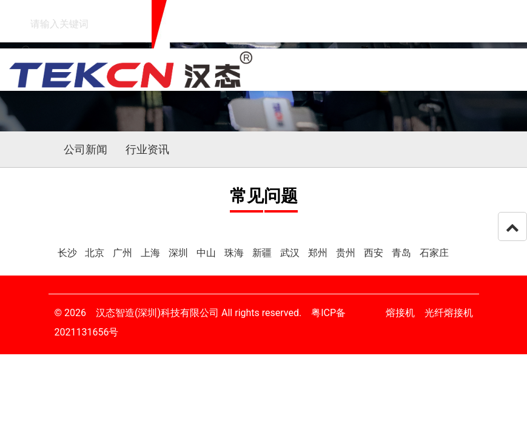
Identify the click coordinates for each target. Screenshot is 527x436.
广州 (124, 253)
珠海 (235, 253)
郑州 (319, 253)
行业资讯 (147, 149)
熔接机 (400, 313)
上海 (152, 253)
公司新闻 (85, 149)
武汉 (291, 253)
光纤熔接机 (449, 313)
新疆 (263, 253)
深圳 (179, 253)
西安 (375, 253)
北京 (96, 253)
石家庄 (434, 253)
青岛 (403, 253)
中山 (207, 253)
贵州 (347, 253)
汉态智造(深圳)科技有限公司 (157, 313)
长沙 (68, 253)
